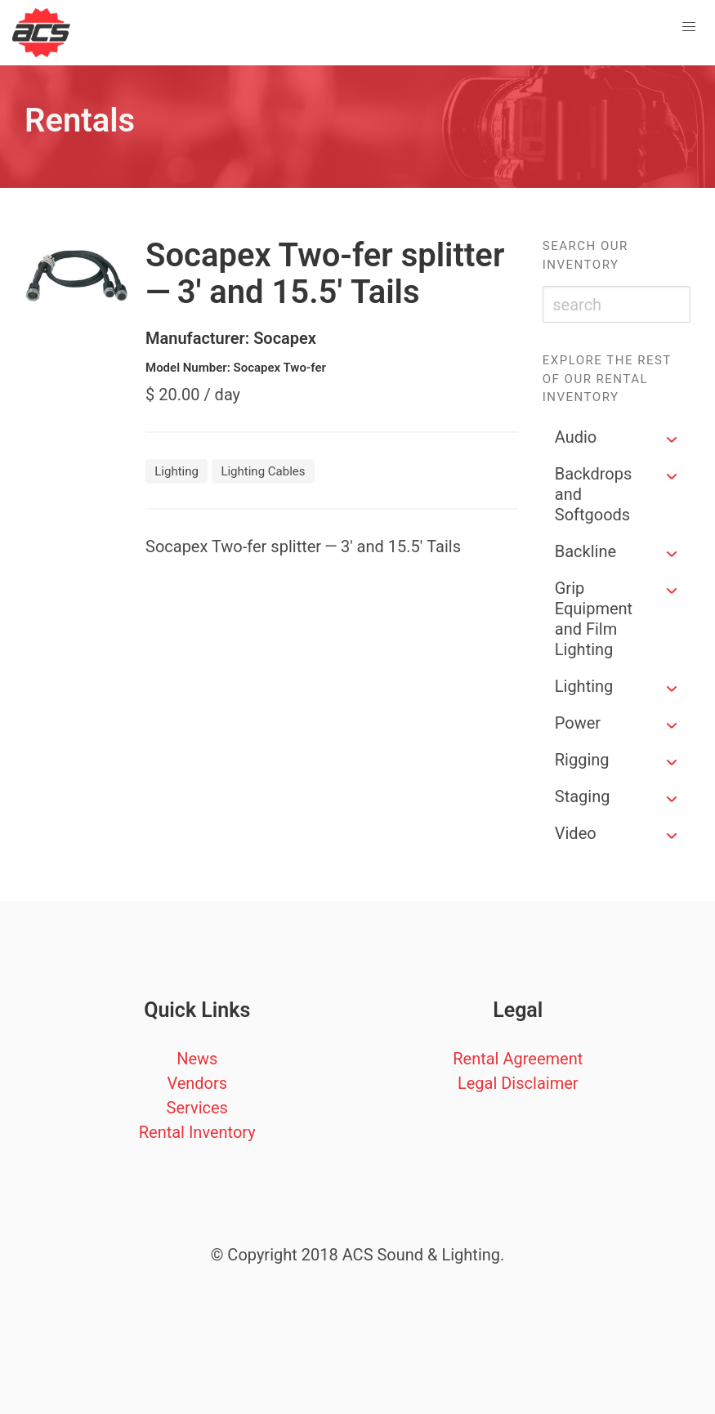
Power (578, 723)
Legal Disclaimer (518, 1083)
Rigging (582, 759)
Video (576, 833)
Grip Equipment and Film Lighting (593, 618)
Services (197, 1107)
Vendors (197, 1083)
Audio (576, 437)
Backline (585, 551)
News (197, 1058)
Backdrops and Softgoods (593, 494)
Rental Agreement (518, 1058)
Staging (582, 796)
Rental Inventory (197, 1132)
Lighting (584, 686)
